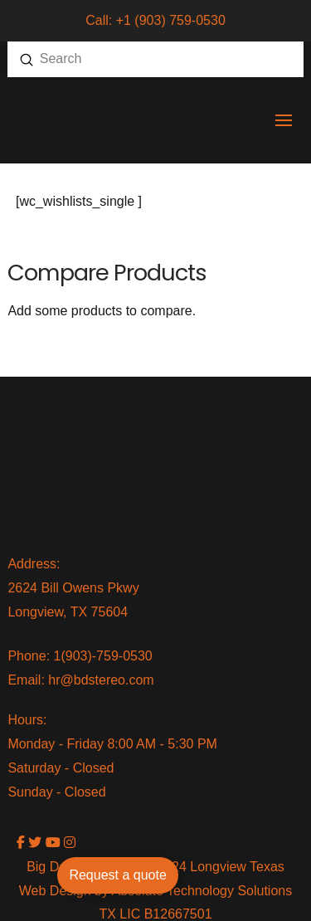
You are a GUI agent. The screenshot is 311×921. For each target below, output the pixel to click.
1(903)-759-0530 (103, 656)
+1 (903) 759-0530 (171, 20)
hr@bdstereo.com (100, 680)
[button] (284, 120)
